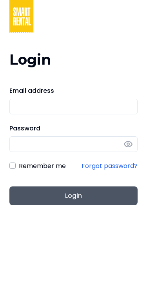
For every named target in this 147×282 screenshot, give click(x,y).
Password (24, 128)
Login (73, 195)
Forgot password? (110, 165)
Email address (31, 90)
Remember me (42, 165)
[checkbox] (12, 166)
